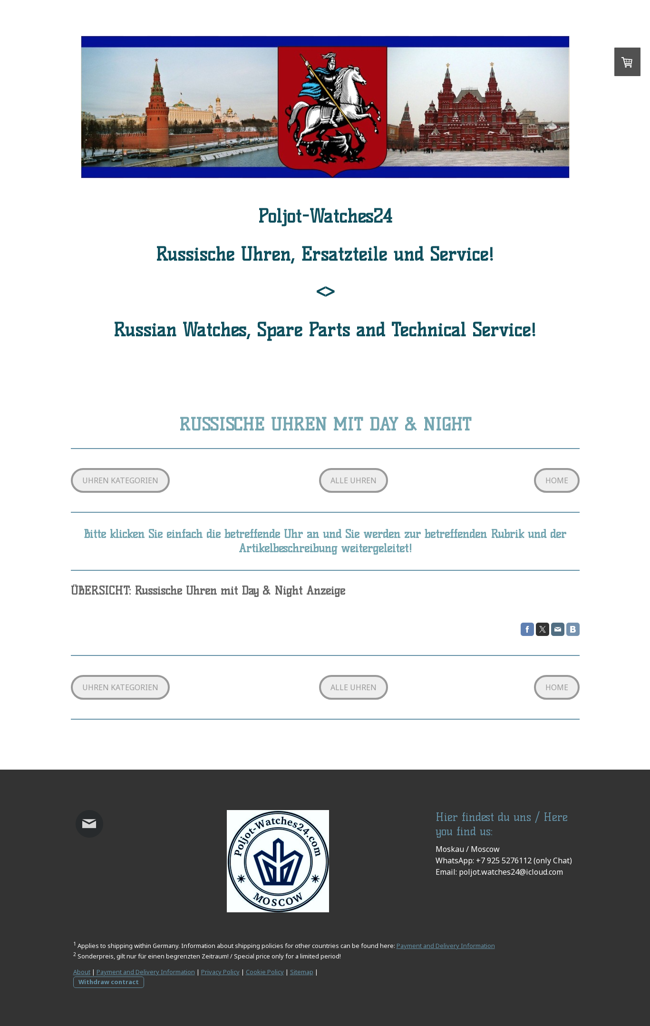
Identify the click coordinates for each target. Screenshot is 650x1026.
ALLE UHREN (353, 480)
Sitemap (301, 971)
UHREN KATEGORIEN (120, 480)
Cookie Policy (265, 971)
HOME (556, 480)
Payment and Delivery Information (446, 945)
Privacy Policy (220, 971)
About (81, 971)
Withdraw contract (108, 981)
